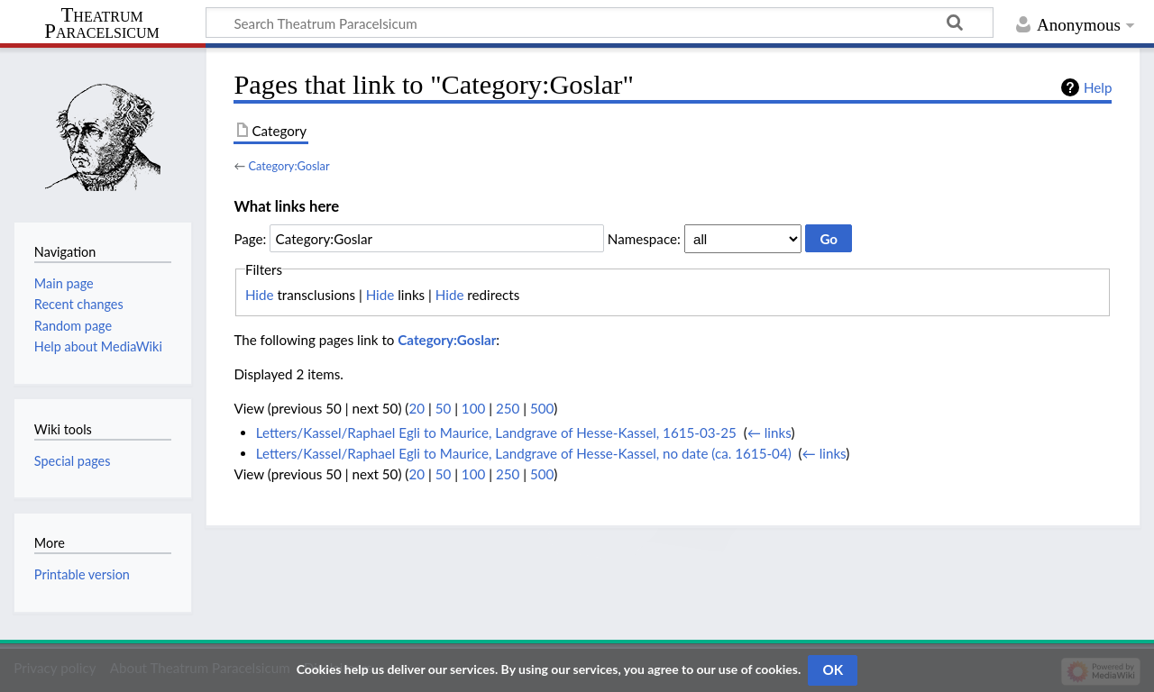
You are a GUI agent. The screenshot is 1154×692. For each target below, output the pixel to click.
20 (416, 408)
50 (443, 408)
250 (507, 408)
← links (769, 432)
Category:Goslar (288, 166)
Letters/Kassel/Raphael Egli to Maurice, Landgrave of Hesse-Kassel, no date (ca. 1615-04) (524, 453)
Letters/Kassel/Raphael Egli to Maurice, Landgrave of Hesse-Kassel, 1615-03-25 (496, 432)
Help (1098, 87)
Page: (250, 239)
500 (542, 408)
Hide (259, 295)
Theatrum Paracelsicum (101, 23)
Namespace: (644, 239)
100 (473, 408)
